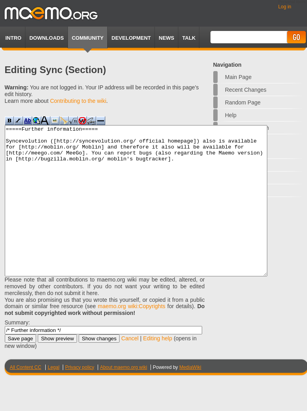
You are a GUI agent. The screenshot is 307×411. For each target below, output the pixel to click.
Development (131, 38)
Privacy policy (79, 397)
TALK (189, 38)
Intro (13, 38)
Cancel (130, 368)
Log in (285, 7)
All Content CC (25, 397)
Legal (53, 397)
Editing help (157, 368)
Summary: (17, 352)
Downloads (46, 38)
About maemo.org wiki (123, 397)
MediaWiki (190, 397)
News (166, 38)
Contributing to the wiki (78, 101)
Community (88, 38)
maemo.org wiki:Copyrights (131, 336)
